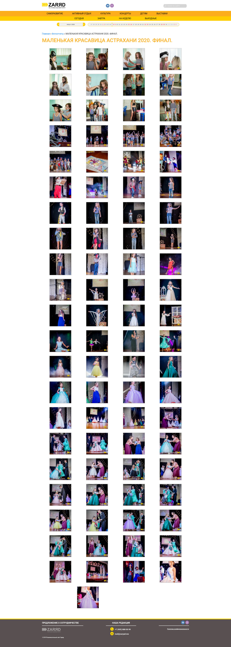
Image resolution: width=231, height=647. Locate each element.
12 (122, 24)
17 (133, 24)
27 (91, 24)
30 (98, 24)
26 (154, 24)
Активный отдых (81, 13)
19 (138, 24)
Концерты (125, 13)
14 (126, 24)
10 (117, 24)
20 (140, 24)
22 (145, 24)
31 (101, 24)
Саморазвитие (55, 13)
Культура (105, 13)
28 (94, 24)
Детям (143, 13)
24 (150, 24)
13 (124, 24)
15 (129, 24)
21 (143, 24)
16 (131, 24)
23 (147, 24)
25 (152, 24)
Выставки (162, 13)
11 (119, 24)
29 (96, 24)
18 (136, 24)
